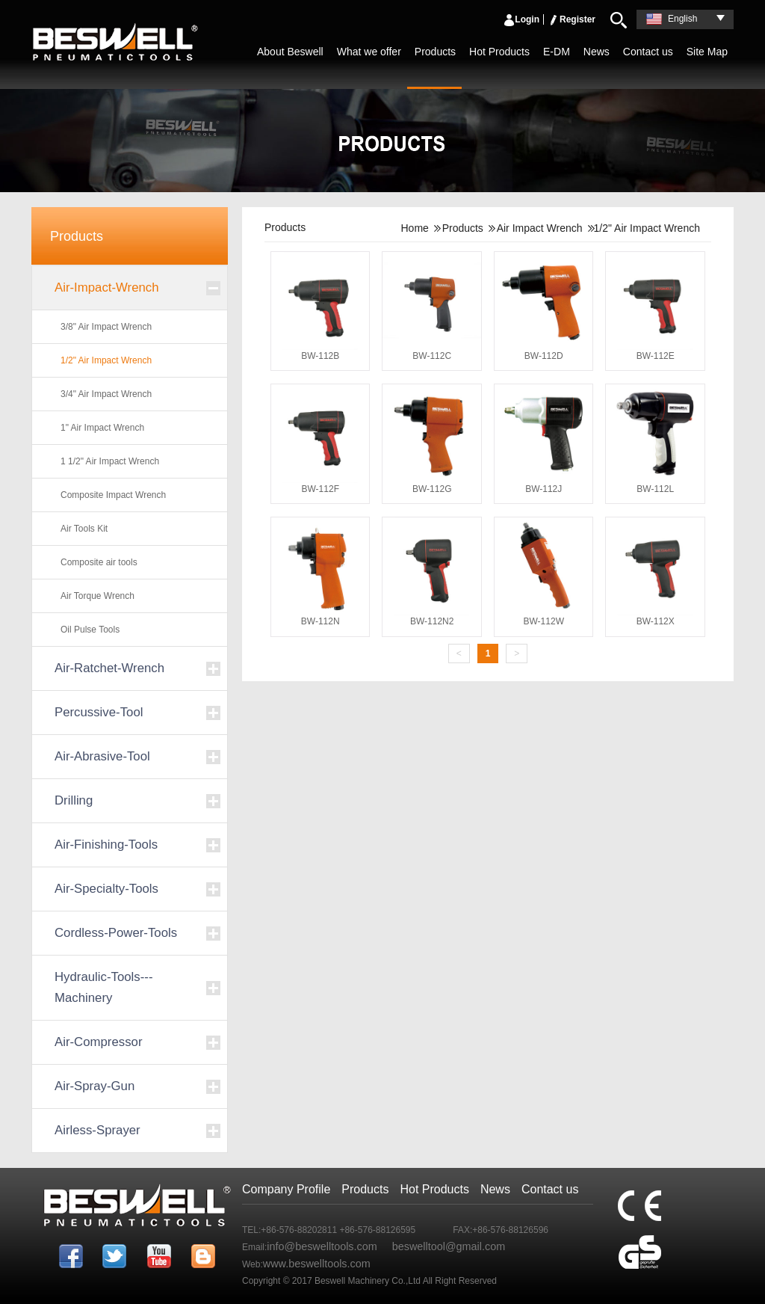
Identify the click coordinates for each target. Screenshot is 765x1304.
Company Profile (286, 1189)
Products (435, 52)
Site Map (707, 52)
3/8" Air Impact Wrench (106, 327)
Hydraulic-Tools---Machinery (103, 987)
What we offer (369, 52)
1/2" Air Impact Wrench (106, 360)
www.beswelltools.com (317, 1264)
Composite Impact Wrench (113, 495)
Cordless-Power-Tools (116, 933)
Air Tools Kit (84, 528)
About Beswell (290, 52)
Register (571, 19)
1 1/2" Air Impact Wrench (110, 461)
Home (414, 228)
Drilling (74, 800)
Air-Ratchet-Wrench (109, 668)
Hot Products (499, 52)
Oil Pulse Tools (90, 629)
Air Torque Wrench (97, 596)
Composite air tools (99, 562)
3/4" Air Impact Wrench (106, 394)
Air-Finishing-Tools (106, 844)
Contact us (648, 52)
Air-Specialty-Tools (106, 889)
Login (521, 19)
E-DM (556, 52)
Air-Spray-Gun (94, 1086)
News (596, 52)
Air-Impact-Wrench (107, 287)
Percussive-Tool (99, 712)
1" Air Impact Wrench (102, 427)
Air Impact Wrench (540, 228)
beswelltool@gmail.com (448, 1246)
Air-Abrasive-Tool (102, 756)
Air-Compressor (99, 1042)
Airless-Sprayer (97, 1130)
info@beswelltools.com (322, 1246)
